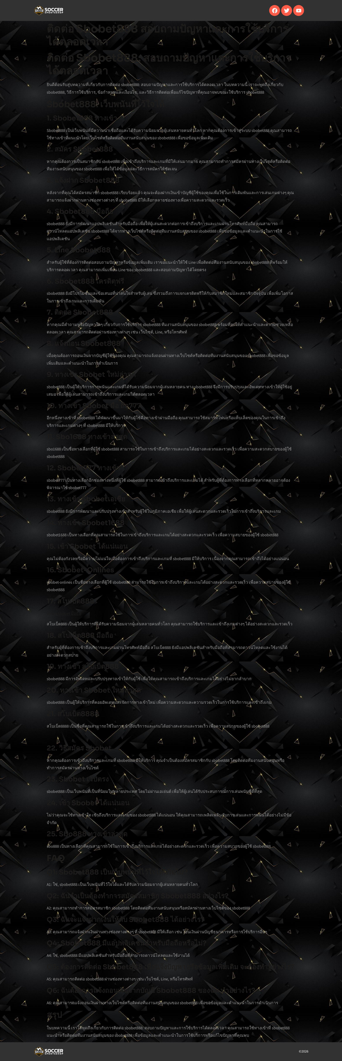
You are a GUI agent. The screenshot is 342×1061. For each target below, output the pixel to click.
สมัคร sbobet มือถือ (64, 613)
